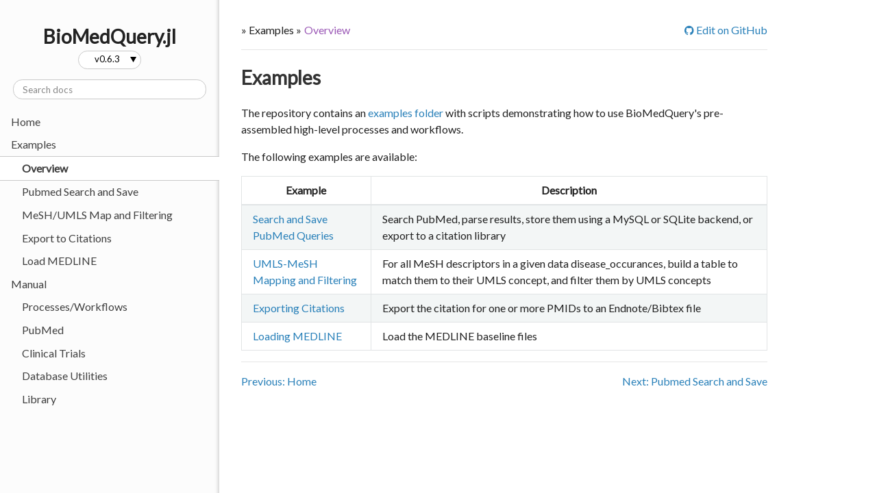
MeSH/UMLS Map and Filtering (97, 214)
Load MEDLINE (59, 260)
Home (25, 121)
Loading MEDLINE (297, 335)
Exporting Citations (299, 307)
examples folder (405, 112)
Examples (281, 77)
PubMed (43, 329)
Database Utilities (65, 375)
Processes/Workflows (74, 306)
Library (39, 398)
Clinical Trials (54, 352)
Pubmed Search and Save (80, 191)
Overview (45, 168)
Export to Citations (67, 237)
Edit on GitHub (725, 29)
